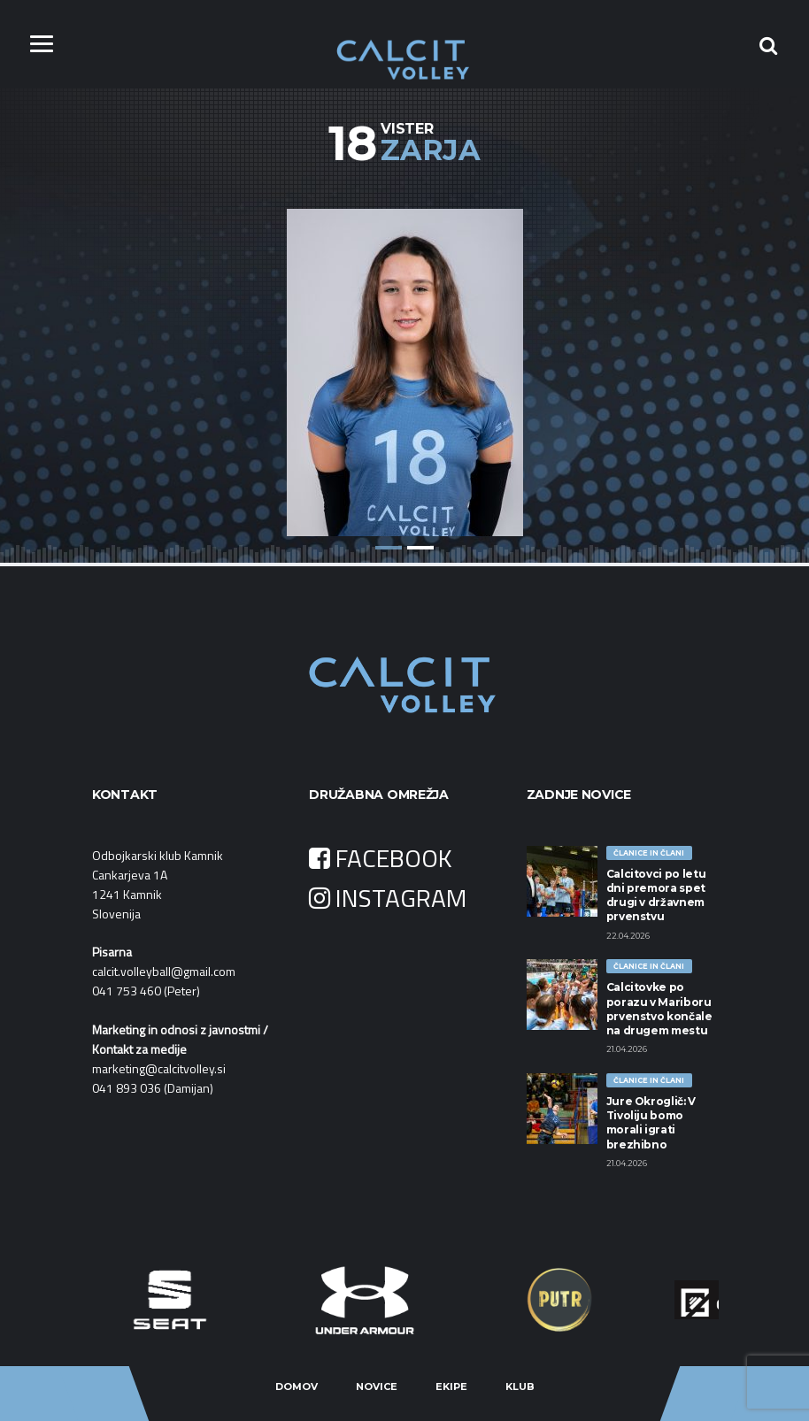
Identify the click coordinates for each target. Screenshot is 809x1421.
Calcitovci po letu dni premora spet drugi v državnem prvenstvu (656, 895)
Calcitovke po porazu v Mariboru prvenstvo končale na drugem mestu (659, 1008)
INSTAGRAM (387, 898)
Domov (296, 1386)
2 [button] (420, 547)
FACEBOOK (380, 858)
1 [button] (388, 547)
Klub (520, 1386)
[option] (404, 359)
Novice (376, 1386)
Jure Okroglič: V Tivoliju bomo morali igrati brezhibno (651, 1123)
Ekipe (451, 1386)
